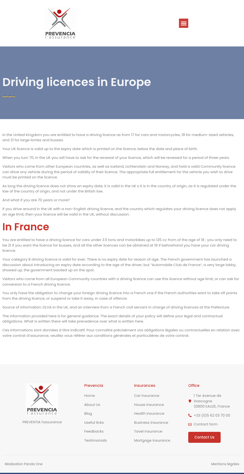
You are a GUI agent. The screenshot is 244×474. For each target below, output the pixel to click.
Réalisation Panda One (23, 464)
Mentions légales (225, 464)
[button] (183, 23)
